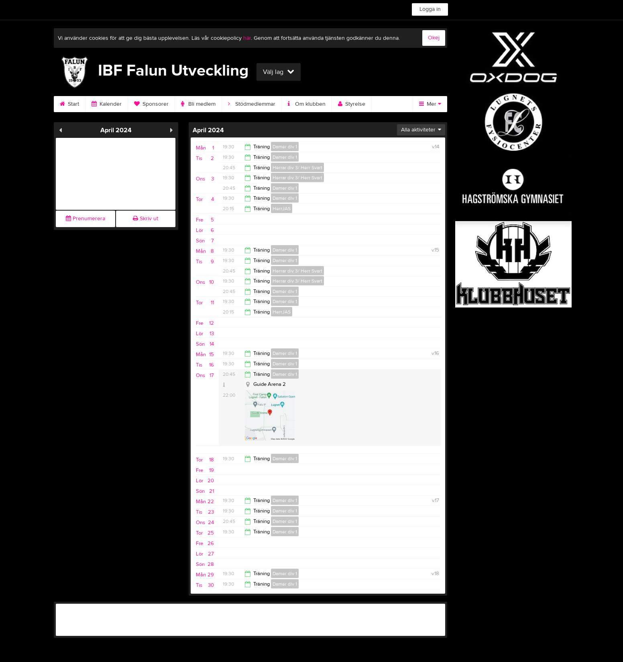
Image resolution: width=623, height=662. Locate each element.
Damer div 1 (285, 146)
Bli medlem (198, 104)
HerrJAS (282, 208)
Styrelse (351, 104)
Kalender (107, 104)
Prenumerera (85, 218)
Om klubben (307, 104)
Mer (430, 104)
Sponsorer (151, 104)
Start (69, 104)
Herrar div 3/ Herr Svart (297, 167)
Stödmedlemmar (251, 104)
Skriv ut (145, 218)
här (247, 38)
